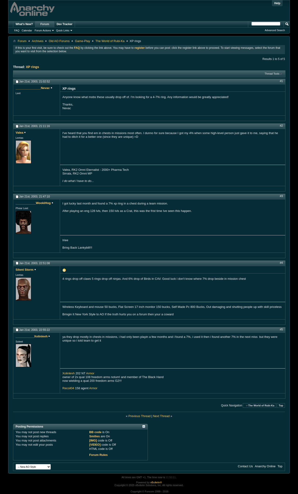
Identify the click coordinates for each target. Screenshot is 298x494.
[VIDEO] (95, 444)
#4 (281, 262)
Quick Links (62, 30)
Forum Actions (43, 30)
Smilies (94, 436)
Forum (45, 24)
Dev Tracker (64, 24)
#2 (281, 125)
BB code (95, 432)
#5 (281, 329)
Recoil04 (68, 388)
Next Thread (161, 416)
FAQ (16, 30)
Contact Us (245, 466)
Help (277, 3)
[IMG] (93, 440)
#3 (281, 196)
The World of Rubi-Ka (110, 41)
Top (281, 405)
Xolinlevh (68, 373)
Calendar (27, 30)
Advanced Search (275, 30)
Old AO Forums (59, 41)
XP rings (32, 67)
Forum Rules (98, 455)
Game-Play (82, 41)
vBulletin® (156, 482)
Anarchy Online (265, 466)
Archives (38, 41)
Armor (90, 373)
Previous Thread (139, 416)
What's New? (24, 24)
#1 (281, 81)
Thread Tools (272, 73)
